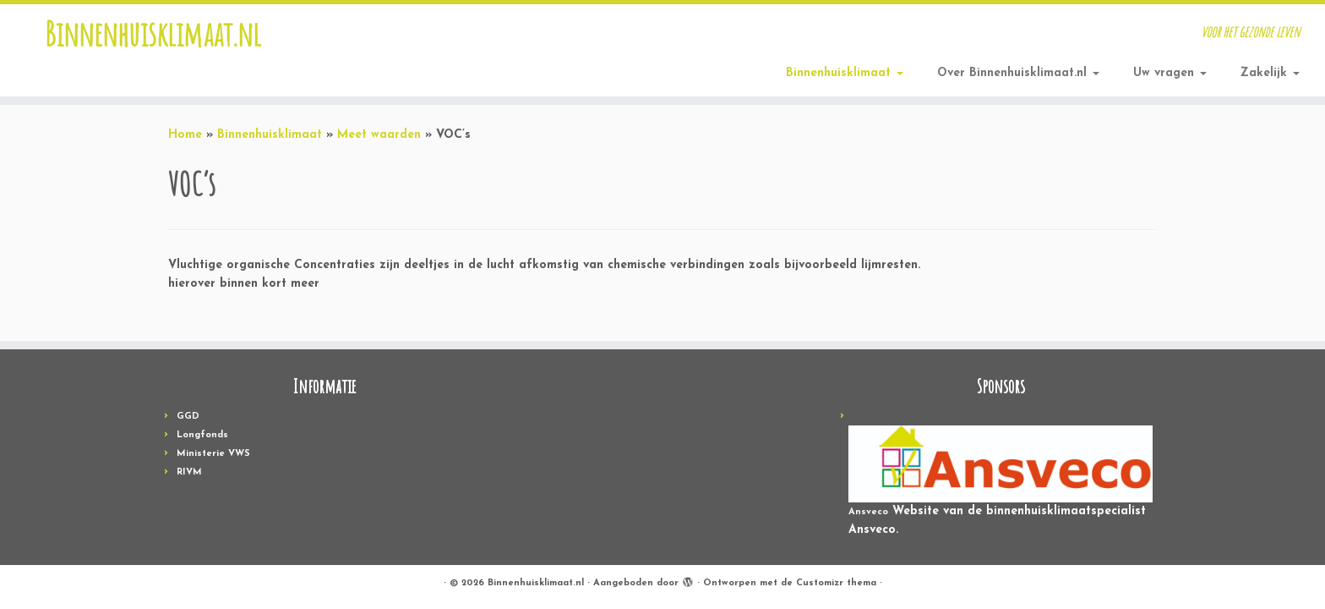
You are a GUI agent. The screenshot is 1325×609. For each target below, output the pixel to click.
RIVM (189, 472)
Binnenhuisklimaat (844, 73)
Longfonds (202, 435)
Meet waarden (379, 135)
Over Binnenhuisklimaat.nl (1018, 73)
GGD (188, 416)
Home (185, 135)
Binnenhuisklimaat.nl (153, 34)
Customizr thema (836, 583)
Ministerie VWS (213, 453)
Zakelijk (1270, 73)
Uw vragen (1170, 73)
